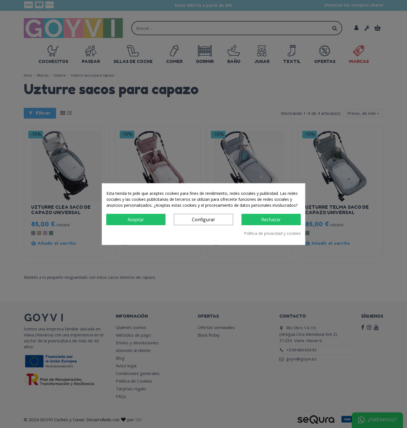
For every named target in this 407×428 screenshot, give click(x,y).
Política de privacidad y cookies (272, 233)
